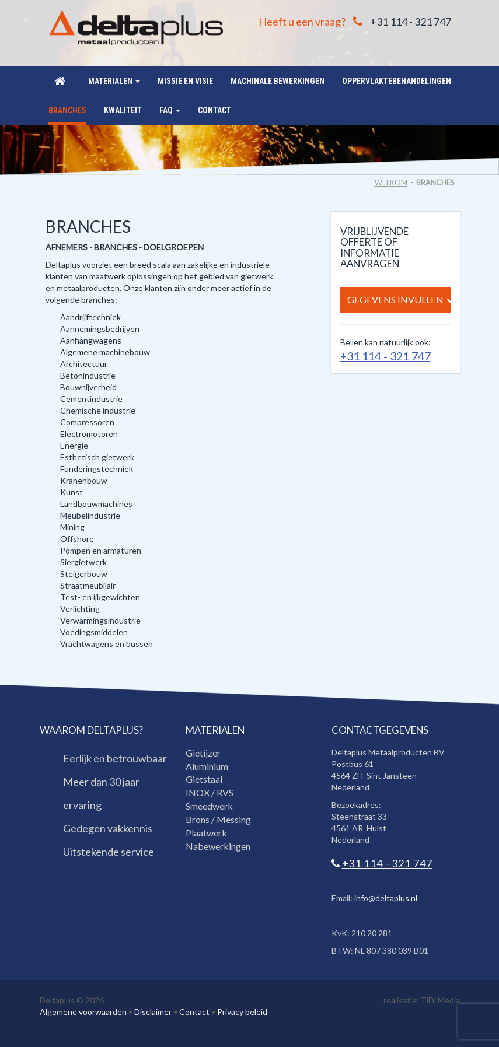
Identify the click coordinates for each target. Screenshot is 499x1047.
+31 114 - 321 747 (410, 21)
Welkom (391, 182)
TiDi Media (440, 1000)
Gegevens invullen (399, 300)
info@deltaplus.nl (385, 898)
